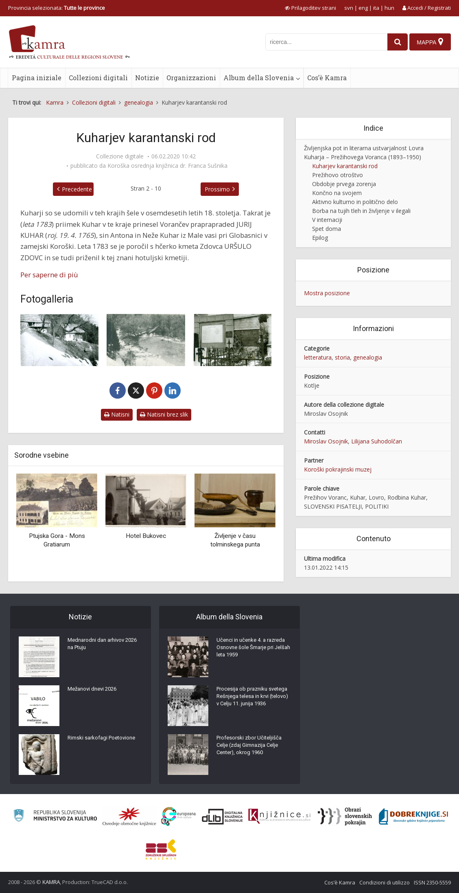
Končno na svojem (337, 193)
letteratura (318, 357)
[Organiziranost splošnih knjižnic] (129, 816)
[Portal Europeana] (178, 816)
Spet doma (326, 229)
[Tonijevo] (59, 340)
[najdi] (394, 41)
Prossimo (235, 189)
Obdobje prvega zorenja (344, 184)
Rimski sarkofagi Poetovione (104, 740)
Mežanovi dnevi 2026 (95, 691)
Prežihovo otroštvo (337, 175)
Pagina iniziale (36, 77)
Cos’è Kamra (327, 77)
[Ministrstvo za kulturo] (55, 816)
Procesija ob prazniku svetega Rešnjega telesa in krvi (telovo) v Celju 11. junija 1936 (252, 703)
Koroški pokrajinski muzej (338, 469)
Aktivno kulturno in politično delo (355, 202)
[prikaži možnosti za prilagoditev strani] (310, 7)
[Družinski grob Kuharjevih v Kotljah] (232, 340)
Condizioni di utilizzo (384, 882)
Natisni (116, 414)
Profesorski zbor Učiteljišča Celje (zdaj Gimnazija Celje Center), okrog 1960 (251, 748)
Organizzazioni (191, 77)
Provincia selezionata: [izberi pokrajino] (56, 7)
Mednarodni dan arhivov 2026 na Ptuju (98, 646)
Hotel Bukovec (146, 536)
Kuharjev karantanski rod (345, 166)
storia (342, 357)
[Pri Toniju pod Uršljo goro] (146, 340)
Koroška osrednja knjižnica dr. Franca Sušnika (167, 165)
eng (363, 7)
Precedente (59, 189)
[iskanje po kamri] (323, 41)
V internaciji (327, 220)
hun (389, 7)
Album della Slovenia (258, 77)
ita (376, 7)
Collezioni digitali (98, 77)
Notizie (147, 77)
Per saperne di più (49, 274)
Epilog (320, 237)
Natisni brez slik (164, 414)
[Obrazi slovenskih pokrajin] (345, 816)
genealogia (367, 357)
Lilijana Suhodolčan (376, 441)
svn (348, 7)
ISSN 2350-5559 (432, 882)
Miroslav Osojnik (326, 441)
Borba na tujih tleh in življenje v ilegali (361, 211)
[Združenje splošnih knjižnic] (161, 849)
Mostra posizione (327, 293)
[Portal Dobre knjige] (413, 816)
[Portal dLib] (222, 816)
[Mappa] (429, 41)
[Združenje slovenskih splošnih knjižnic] (279, 816)
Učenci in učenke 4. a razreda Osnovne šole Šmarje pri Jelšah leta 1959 (253, 650)
